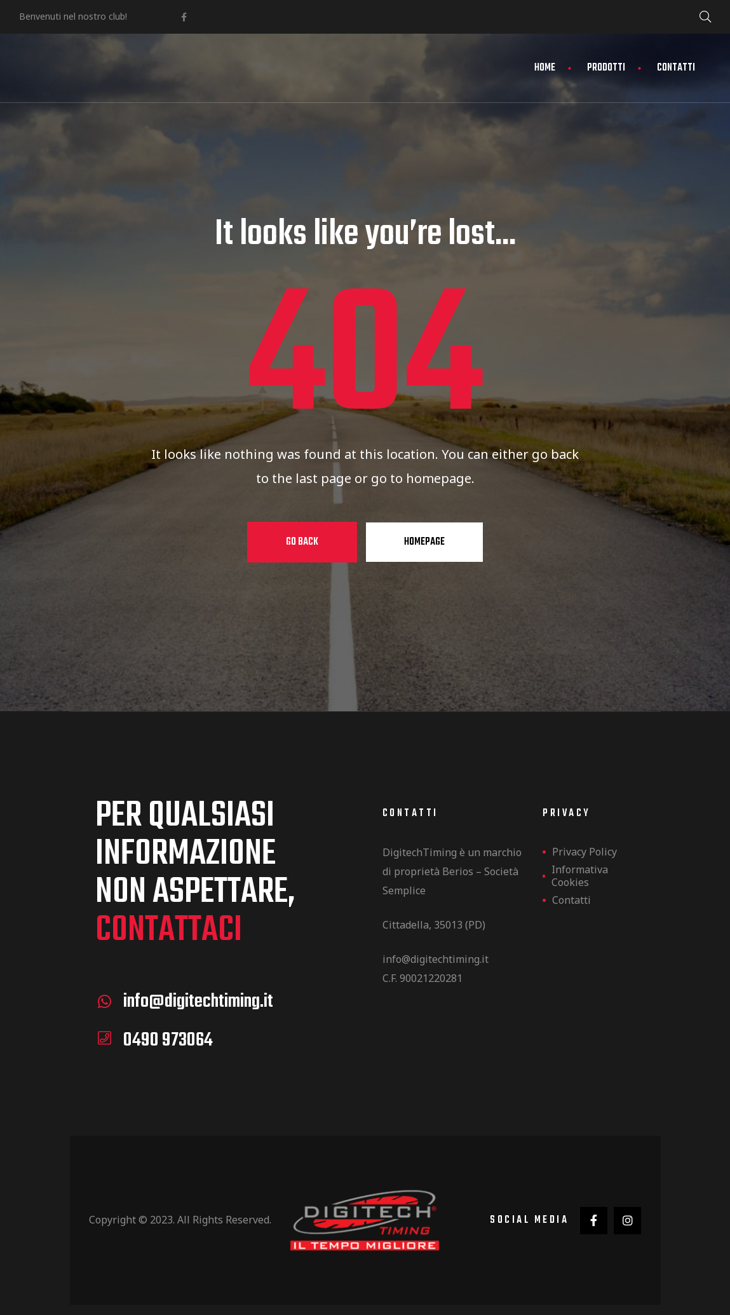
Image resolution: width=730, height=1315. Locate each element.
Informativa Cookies (579, 875)
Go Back (302, 542)
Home (544, 68)
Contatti (676, 68)
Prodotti (606, 68)
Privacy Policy (584, 852)
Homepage (424, 542)
